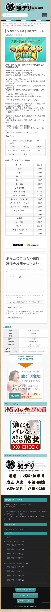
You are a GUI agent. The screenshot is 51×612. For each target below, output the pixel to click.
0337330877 (25, 362)
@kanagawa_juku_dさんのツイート (16, 532)
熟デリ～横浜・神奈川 (10, 24)
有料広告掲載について (25, 593)
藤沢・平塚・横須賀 (14, 561)
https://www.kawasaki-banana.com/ (33, 352)
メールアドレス (15, 310)
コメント (15, 276)
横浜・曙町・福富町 (14, 552)
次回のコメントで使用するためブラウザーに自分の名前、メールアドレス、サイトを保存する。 (24, 315)
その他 (6, 540)
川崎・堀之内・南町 (14, 548)
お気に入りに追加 (15, 35)
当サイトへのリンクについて (25, 598)
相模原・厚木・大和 (14, 557)
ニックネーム (15, 306)
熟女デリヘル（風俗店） (28, 24)
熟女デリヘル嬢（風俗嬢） (13, 566)
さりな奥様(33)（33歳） (24, 507)
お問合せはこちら (25, 604)
